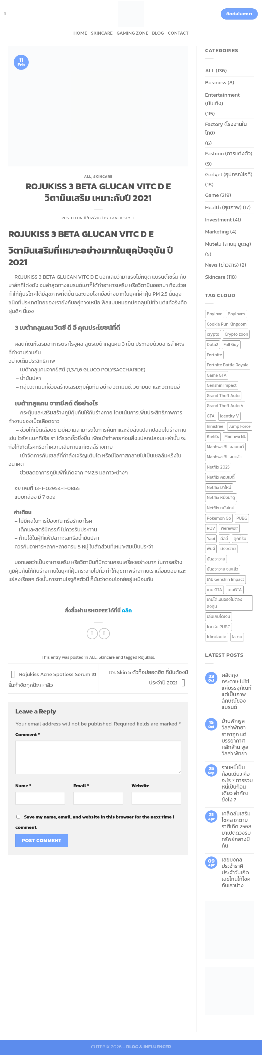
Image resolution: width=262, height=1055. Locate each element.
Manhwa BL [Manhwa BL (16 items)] (235, 436)
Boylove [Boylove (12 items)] (214, 314)
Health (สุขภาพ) (223, 207)
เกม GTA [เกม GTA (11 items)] (214, 589)
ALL (87, 176)
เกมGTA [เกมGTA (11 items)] (234, 589)
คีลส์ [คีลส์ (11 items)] (224, 538)
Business (215, 82)
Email (81, 785)
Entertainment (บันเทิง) (222, 99)
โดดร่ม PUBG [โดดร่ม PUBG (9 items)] (218, 627)
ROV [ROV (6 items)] (211, 528)
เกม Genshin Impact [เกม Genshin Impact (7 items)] (225, 579)
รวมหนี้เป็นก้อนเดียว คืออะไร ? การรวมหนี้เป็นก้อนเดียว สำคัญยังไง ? (237, 783)
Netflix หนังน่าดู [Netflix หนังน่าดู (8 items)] (221, 497)
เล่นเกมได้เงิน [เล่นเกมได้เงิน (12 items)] (218, 616)
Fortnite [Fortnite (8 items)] (214, 355)
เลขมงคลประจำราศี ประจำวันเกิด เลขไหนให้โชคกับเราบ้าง (236, 872)
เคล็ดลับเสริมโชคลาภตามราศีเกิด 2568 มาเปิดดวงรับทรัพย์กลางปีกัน (236, 829)
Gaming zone (132, 32)
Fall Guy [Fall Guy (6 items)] (231, 344)
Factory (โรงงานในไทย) (226, 128)
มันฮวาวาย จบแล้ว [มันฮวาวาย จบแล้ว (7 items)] (222, 569)
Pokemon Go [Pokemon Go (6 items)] (219, 518)
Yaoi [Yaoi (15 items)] (211, 538)
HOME (80, 32)
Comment (27, 734)
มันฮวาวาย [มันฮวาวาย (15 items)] (216, 559)
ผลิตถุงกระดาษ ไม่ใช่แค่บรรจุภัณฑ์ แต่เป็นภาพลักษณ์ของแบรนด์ (236, 691)
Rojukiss (146, 657)
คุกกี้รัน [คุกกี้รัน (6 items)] (240, 538)
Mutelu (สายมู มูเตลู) (228, 244)
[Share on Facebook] (92, 633)
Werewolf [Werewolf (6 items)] (229, 528)
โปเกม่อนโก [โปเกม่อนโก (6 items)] (216, 637)
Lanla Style (122, 218)
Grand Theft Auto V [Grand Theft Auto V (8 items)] (225, 405)
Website (140, 785)
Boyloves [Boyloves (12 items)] (236, 314)
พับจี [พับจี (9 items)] (211, 548)
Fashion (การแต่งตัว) (229, 153)
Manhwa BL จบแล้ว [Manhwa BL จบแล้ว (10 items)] (224, 456)
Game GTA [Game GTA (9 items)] (217, 375)
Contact (178, 32)
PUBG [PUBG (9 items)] (241, 518)
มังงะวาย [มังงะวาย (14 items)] (228, 548)
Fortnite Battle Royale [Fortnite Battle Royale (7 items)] (228, 365)
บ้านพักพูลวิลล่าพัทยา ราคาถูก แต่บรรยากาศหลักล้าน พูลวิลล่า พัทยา (235, 737)
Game (212, 195)
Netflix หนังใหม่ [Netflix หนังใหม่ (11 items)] (220, 508)
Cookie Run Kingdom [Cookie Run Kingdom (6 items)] (227, 324)
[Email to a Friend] (104, 633)
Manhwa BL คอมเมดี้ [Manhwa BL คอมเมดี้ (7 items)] (225, 446)
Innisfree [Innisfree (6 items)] (215, 426)
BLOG (158, 32)
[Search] (6, 13)
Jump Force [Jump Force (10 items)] (240, 426)
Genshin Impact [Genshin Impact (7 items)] (222, 385)
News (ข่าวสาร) (222, 265)
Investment (218, 220)
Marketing (217, 232)
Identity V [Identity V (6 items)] (229, 416)
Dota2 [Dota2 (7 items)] (212, 344)
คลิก (127, 611)
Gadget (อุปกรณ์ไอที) (229, 174)
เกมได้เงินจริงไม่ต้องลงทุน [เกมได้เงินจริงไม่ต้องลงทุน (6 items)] (224, 603)
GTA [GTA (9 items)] (211, 416)
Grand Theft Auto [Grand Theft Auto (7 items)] (223, 395)
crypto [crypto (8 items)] (213, 334)
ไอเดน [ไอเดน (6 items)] (237, 637)
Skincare (102, 32)
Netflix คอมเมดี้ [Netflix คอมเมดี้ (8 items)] (221, 477)
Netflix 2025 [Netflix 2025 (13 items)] (218, 467)
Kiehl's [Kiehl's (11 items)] (213, 436)
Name (23, 785)
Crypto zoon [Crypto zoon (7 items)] (236, 334)
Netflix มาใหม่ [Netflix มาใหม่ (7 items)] (219, 487)
